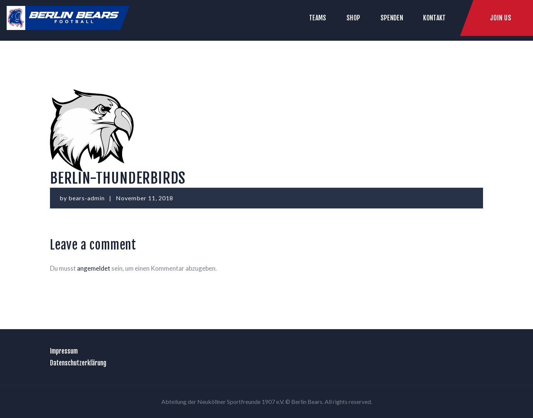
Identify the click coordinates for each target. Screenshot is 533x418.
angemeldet (93, 268)
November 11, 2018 (144, 197)
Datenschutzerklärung (78, 363)
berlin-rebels (70, 130)
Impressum (64, 351)
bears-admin (87, 197)
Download (470, 130)
